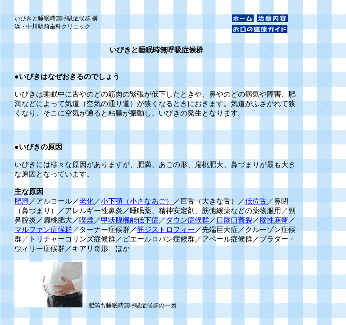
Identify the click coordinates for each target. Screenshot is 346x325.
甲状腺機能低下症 (130, 220)
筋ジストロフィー (166, 229)
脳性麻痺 (274, 220)
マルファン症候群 (43, 229)
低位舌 (256, 201)
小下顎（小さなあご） (137, 201)
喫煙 (86, 220)
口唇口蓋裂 (234, 220)
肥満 (21, 201)
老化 (86, 201)
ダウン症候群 (187, 220)
